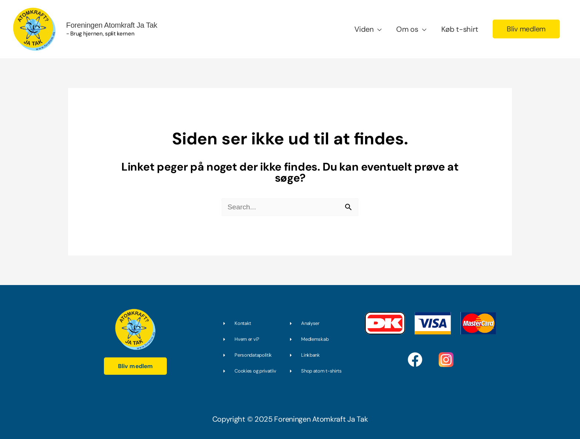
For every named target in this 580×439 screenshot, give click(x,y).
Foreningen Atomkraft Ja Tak (106, 24)
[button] (525, 28)
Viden (362, 28)
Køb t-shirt (458, 28)
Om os (406, 28)
